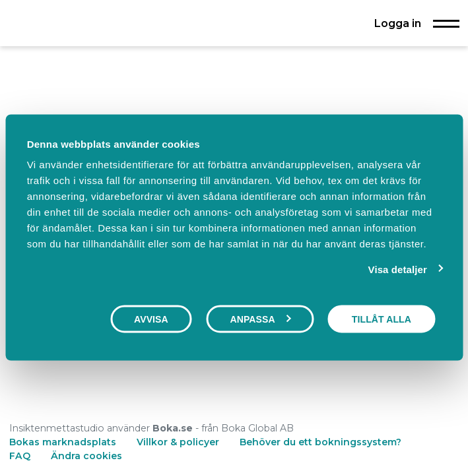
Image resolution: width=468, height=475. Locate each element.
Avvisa (151, 318)
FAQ (21, 456)
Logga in (397, 23)
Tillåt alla (381, 318)
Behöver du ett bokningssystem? (320, 442)
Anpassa (260, 318)
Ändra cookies (86, 456)
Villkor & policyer (178, 442)
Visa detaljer (397, 268)
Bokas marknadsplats (62, 442)
